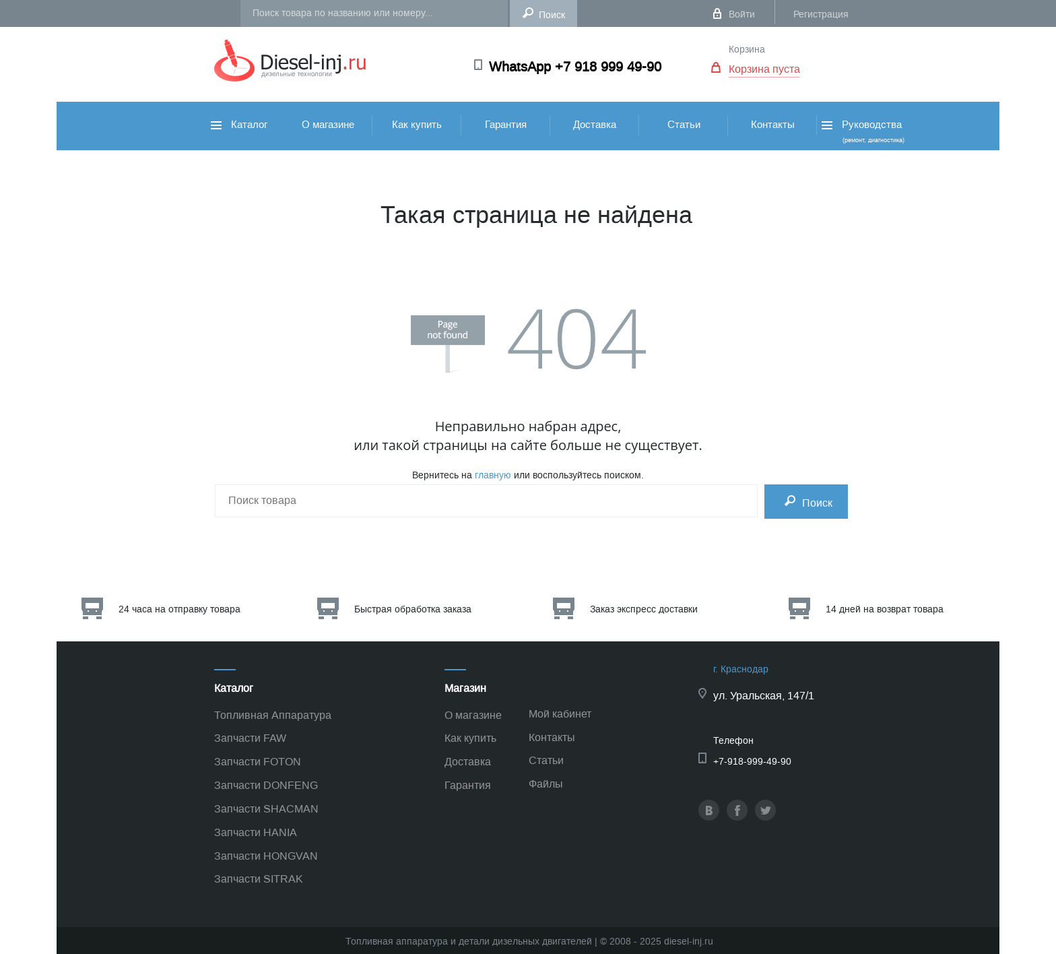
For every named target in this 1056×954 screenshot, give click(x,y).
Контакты (773, 124)
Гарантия (506, 124)
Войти (742, 14)
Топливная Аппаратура (272, 715)
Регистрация (821, 14)
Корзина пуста (764, 69)
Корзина (747, 49)
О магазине (328, 124)
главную (493, 475)
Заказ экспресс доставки (644, 609)
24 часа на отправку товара (179, 609)
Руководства (861, 131)
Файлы (546, 784)
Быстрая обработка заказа (412, 609)
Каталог (239, 124)
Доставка (594, 124)
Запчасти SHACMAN (266, 809)
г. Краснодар (740, 669)
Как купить (417, 124)
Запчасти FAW (250, 738)
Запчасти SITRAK (258, 879)
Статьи (683, 124)
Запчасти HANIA (255, 832)
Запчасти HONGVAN (266, 856)
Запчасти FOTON (257, 762)
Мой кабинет (560, 714)
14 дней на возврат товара (885, 609)
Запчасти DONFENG (266, 785)
